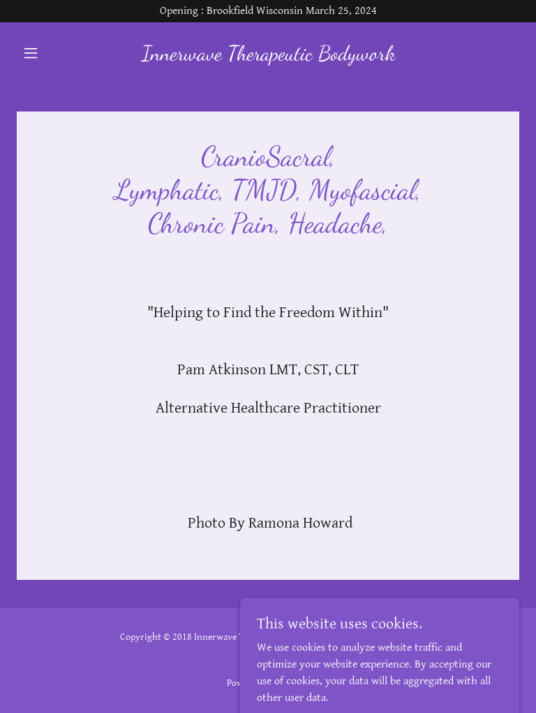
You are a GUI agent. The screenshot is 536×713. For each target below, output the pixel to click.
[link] (268, 56)
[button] (54, 53)
